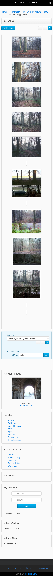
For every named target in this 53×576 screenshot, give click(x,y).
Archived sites (14, 463)
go (46, 355)
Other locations (14, 440)
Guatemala (13, 437)
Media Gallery (14, 457)
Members (16, 12)
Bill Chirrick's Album (32, 12)
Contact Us (43, 568)
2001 (46, 12)
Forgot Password (12, 514)
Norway (11, 434)
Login (26, 506)
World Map (12, 466)
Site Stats (29, 568)
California (12, 423)
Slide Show (8, 28)
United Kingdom (15, 426)
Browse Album (26, 405)
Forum (11, 455)
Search (17, 568)
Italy (10, 429)
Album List (12, 460)
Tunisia (11, 420)
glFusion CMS (31, 574)
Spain (10, 431)
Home (4, 12)
